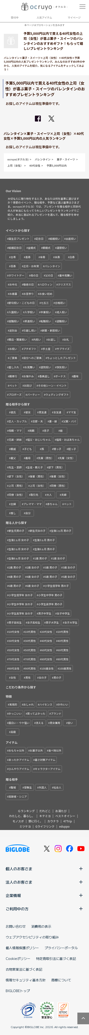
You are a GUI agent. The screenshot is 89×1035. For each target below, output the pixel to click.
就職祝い (14, 321)
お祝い (13, 349)
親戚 (13, 449)
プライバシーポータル (61, 947)
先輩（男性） (46, 458)
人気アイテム (44, 17)
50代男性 (30, 650)
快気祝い (61, 367)
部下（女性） (16, 476)
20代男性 (63, 632)
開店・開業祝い (18, 339)
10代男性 (30, 632)
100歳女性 (47, 668)
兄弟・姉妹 (15, 439)
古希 (13, 257)
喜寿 (28, 257)
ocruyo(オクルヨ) (17, 159)
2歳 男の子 (15, 567)
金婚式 (32, 248)
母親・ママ (15, 430)
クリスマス (64, 284)
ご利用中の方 (44, 909)
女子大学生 (70, 622)
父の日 (49, 275)
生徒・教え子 (35, 467)
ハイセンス (45, 704)
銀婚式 (46, 248)
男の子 (57, 677)
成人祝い (61, 312)
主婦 (13, 504)
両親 (31, 430)
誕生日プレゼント (19, 239)
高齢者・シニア (18, 796)
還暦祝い (62, 248)
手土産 (46, 349)
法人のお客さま (44, 882)
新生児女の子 (38, 531)
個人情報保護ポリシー (22, 947)
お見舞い (30, 367)
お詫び (28, 385)
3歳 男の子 (51, 567)
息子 (46, 430)
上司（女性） (15, 165)
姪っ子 (72, 449)
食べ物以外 (54, 750)
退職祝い (61, 321)
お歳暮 (13, 294)
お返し (52, 339)
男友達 (43, 412)
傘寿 (42, 257)
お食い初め (45, 294)
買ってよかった (36, 713)
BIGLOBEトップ (18, 990)
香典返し (44, 376)
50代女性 (14, 650)
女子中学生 (63, 613)
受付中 (15, 17)
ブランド (56, 713)
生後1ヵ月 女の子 (19, 540)
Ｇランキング (26, 811)
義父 (13, 458)
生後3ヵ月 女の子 (19, 549)
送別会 (13, 330)
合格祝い (60, 303)
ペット (13, 385)
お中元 (13, 284)
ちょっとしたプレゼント (61, 358)
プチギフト (29, 349)
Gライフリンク (44, 826)
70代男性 (30, 659)
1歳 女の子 (58, 558)
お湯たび (61, 811)
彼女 (28, 412)
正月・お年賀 (31, 266)
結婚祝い (55, 239)
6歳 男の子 (15, 586)
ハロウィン (45, 284)
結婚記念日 (15, 248)
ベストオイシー (65, 816)
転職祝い (46, 321)
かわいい (63, 704)
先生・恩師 (15, 467)
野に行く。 (35, 821)
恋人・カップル (18, 421)
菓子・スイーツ (66, 159)
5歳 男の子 (51, 577)
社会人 (57, 787)
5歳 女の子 (69, 577)
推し (13, 513)
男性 (28, 677)
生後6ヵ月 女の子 (19, 558)
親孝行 (13, 376)
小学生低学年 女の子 (21, 595)
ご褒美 (13, 358)
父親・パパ (69, 421)
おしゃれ (28, 704)
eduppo (64, 826)
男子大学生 (52, 622)
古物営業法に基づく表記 (24, 969)
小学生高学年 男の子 (50, 604)
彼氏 (13, 412)
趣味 (75, 376)
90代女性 (14, 668)
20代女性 (46, 632)
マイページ (74, 17)
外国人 (43, 787)
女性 (13, 677)
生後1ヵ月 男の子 (61, 531)
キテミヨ (45, 816)
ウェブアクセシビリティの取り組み (32, 937)
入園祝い (14, 312)
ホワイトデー (16, 275)
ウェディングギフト (57, 394)
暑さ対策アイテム (45, 760)
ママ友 (72, 412)
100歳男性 (65, 668)
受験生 (28, 787)
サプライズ (63, 349)
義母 (28, 458)
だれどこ (45, 811)
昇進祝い (30, 321)
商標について (61, 980)
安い (70, 723)
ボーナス (60, 376)
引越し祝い (29, 330)
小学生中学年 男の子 (50, 595)
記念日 (39, 239)
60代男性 (63, 650)
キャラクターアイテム (47, 769)
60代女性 (46, 650)
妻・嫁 (53, 421)
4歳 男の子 (15, 577)
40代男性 (63, 641)
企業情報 (44, 895)
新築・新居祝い (51, 330)
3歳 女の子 (69, 567)
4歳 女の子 (33, 577)
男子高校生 (15, 622)
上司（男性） (16, 485)
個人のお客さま (44, 868)
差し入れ (14, 367)
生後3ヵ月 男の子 (44, 540)
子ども (28, 449)
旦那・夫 (38, 421)
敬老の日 (28, 284)
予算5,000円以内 (57, 165)
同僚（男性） (59, 485)
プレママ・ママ (32, 504)
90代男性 (30, 668)
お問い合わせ (16, 926)
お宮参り (28, 294)
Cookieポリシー (18, 958)
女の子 (43, 677)
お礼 (66, 339)
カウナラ (53, 821)
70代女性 (14, 659)
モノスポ (18, 821)
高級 (13, 732)
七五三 (45, 303)
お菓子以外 (36, 750)
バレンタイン (43, 159)
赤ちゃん (52, 504)
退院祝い (46, 367)
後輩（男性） (38, 476)
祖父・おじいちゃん (39, 439)
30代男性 (30, 641)
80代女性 (46, 659)
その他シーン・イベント (52, 385)
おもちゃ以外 (16, 750)
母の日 (34, 275)
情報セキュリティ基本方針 (26, 980)
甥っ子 (57, 449)
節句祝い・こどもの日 (22, 303)
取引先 (34, 495)
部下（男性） (56, 467)
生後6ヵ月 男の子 (44, 549)
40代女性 (34, 165)
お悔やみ (28, 376)
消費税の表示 (41, 926)
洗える (40, 723)
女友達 (57, 412)
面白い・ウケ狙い (19, 723)
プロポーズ (15, 394)
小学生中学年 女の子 (21, 604)
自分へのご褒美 (32, 358)
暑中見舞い (65, 275)
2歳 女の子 (33, 567)
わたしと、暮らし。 (22, 816)
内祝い (37, 339)
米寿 (57, 257)
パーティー (33, 394)
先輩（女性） (67, 458)
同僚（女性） (16, 495)
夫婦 (63, 495)
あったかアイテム (19, 760)
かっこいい (15, 713)
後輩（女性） (59, 476)
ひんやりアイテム (19, 769)
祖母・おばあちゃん (68, 439)
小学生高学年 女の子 (21, 613)
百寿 (13, 266)
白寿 (72, 257)
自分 (28, 513)
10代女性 (14, 632)
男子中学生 (44, 613)
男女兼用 (55, 723)
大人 (49, 495)
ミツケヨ (25, 826)
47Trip (67, 821)
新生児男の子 (16, 531)
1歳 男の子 (40, 558)
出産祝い (71, 239)
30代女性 (14, 641)
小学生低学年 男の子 (57, 586)
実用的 (13, 704)
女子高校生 (33, 622)
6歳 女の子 (33, 586)
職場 (13, 787)
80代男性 (63, 659)
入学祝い (30, 312)
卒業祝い (46, 312)
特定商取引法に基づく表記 (56, 958)
